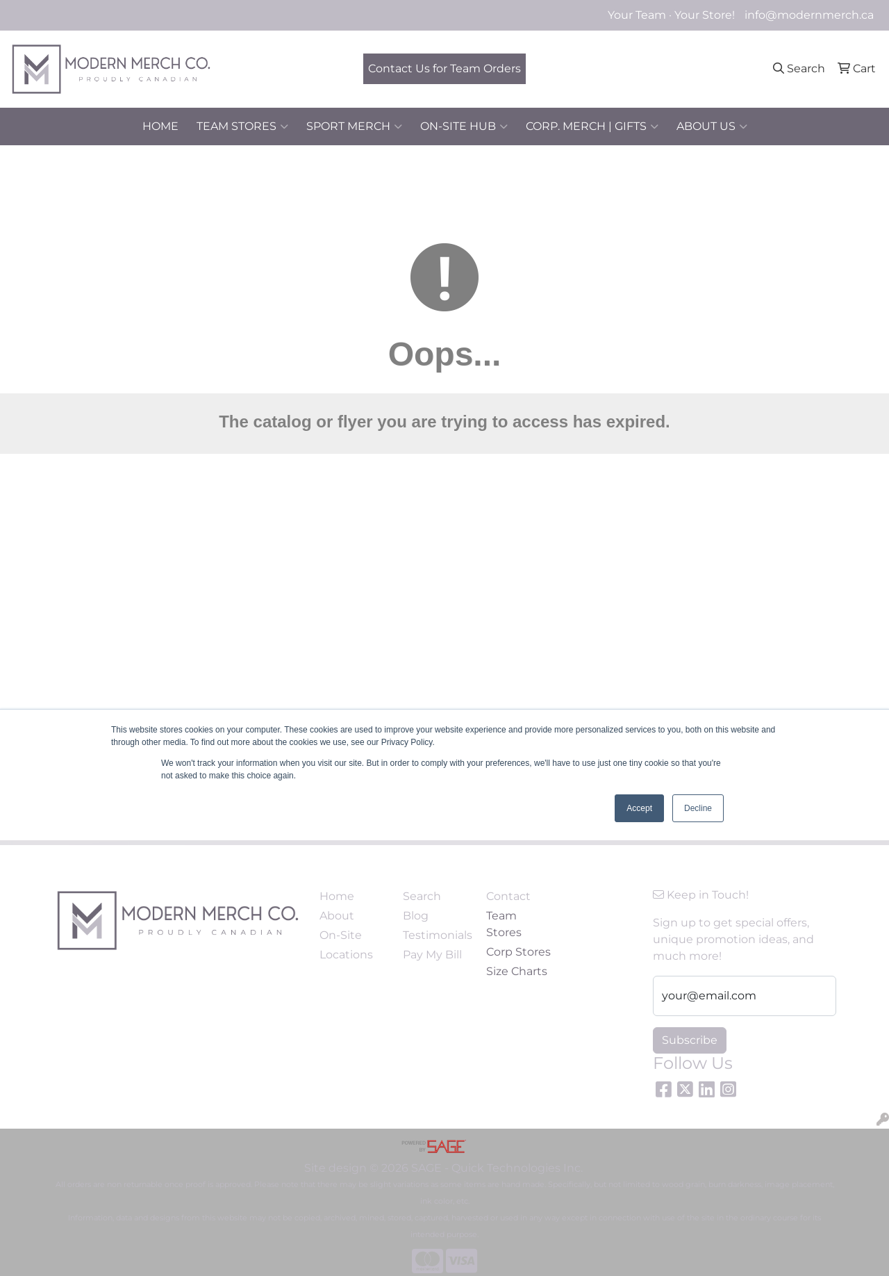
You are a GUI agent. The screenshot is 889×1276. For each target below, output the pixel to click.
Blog (416, 915)
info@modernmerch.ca (809, 15)
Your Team (637, 15)
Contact (508, 896)
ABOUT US (711, 126)
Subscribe (689, 1040)
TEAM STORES (242, 126)
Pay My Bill (432, 954)
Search (422, 896)
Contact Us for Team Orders (444, 68)
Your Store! (704, 15)
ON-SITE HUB (464, 126)
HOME (160, 126)
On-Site (340, 935)
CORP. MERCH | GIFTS (592, 126)
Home (336, 896)
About (336, 915)
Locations (346, 954)
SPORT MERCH (354, 126)
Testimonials (436, 935)
